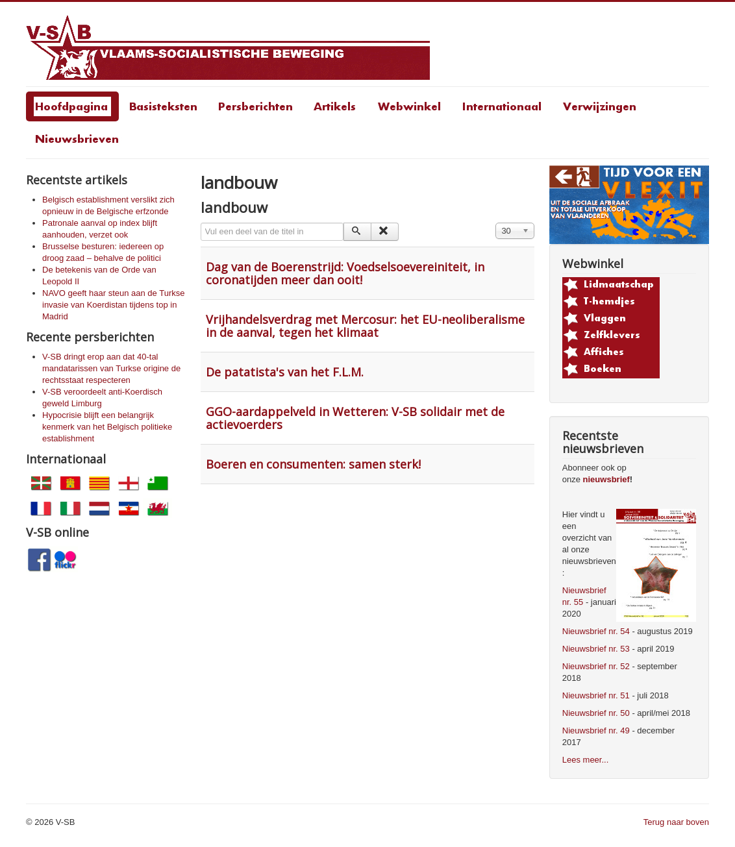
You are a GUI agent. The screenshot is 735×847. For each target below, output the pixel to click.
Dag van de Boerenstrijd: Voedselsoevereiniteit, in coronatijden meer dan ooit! (345, 273)
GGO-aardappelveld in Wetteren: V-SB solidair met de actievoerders (355, 418)
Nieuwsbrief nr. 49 (596, 730)
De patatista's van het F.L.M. (285, 372)
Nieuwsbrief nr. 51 (596, 695)
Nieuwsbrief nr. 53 (596, 649)
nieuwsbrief (606, 479)
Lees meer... (585, 760)
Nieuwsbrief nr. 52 (596, 666)
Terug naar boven (676, 822)
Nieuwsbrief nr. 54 (596, 631)
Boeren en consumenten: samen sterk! (313, 464)
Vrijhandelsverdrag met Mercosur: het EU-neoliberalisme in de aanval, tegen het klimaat (365, 326)
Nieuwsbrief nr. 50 (596, 713)
